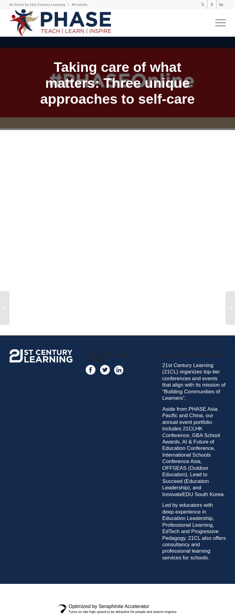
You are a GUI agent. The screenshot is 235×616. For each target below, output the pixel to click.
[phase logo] (60, 23)
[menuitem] (39, 4)
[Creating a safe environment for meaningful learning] (4, 308)
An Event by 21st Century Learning (37, 4)
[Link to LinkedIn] (221, 4)
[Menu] (219, 23)
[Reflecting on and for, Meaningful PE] (230, 308)
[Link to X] (202, 4)
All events (80, 4)
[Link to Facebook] (211, 4)
